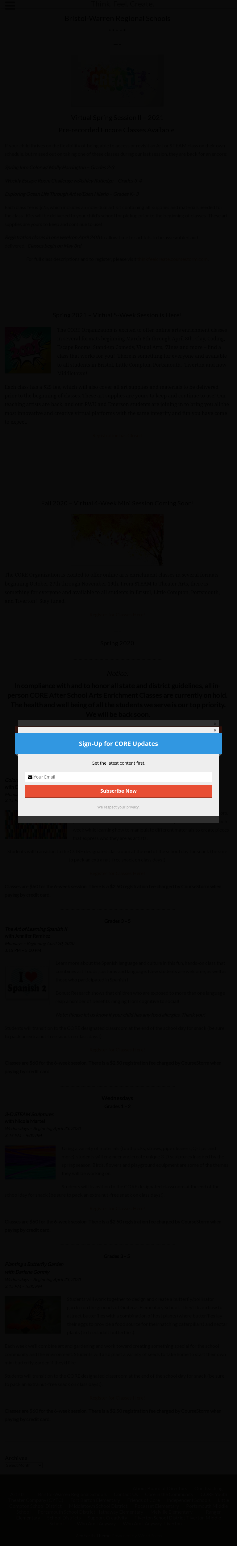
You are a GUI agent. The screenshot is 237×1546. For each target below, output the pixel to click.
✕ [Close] (215, 730)
